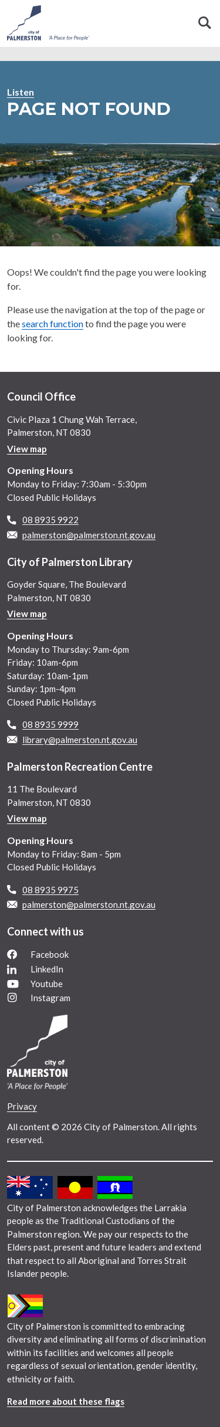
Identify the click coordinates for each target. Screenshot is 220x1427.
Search (205, 23)
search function (52, 323)
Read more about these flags (65, 1401)
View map (27, 448)
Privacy (22, 1106)
